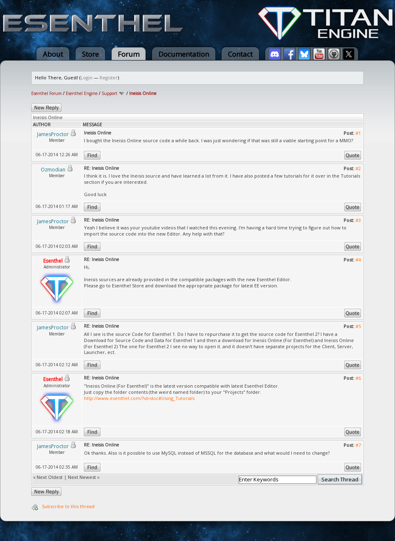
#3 (358, 220)
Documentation (183, 54)
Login (87, 77)
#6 (358, 378)
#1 (358, 133)
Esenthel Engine (82, 93)
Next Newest (82, 477)
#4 (358, 260)
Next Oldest (50, 477)
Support (109, 93)
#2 (358, 168)
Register (109, 77)
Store (90, 54)
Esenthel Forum (46, 93)
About (53, 54)
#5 (358, 326)
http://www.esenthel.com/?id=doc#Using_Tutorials (139, 398)
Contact (240, 54)
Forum (128, 54)
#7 (358, 445)
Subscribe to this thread (68, 506)
